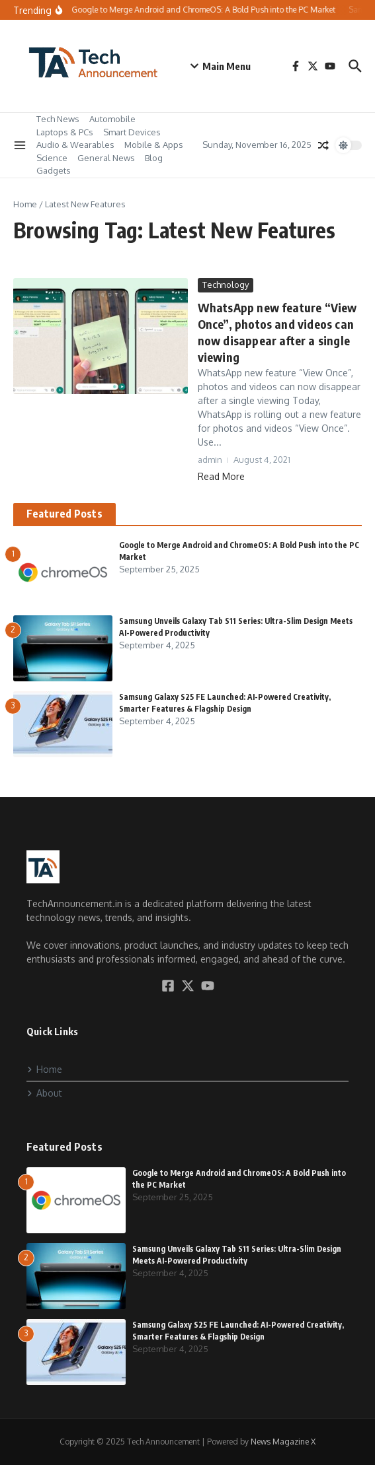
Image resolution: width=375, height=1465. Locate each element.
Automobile (112, 119)
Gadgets (53, 170)
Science (51, 158)
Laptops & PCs (64, 132)
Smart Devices (132, 132)
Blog (154, 158)
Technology (225, 284)
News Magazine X (283, 1442)
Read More (221, 476)
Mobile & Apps (153, 144)
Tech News (57, 119)
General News (106, 158)
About (44, 1093)
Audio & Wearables (75, 144)
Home (25, 204)
